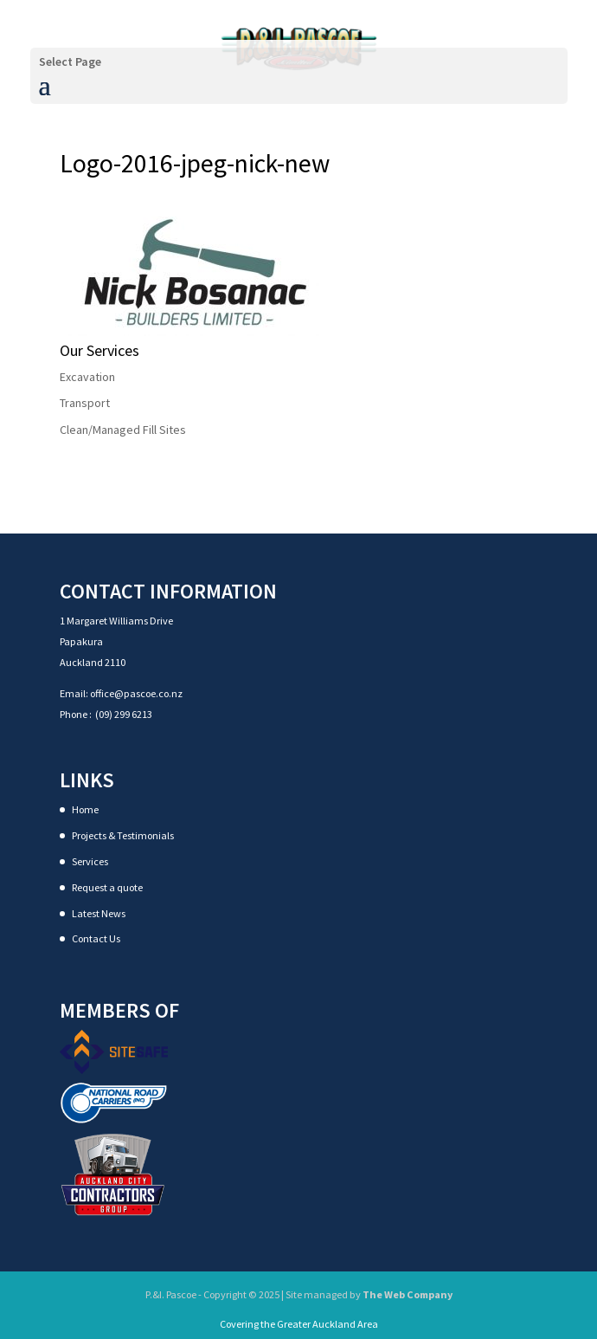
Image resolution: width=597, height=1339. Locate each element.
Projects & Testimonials (123, 835)
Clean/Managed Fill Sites (123, 429)
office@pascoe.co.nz (136, 693)
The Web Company (407, 1294)
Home (85, 809)
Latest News (98, 913)
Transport (85, 403)
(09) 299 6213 (123, 714)
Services (90, 861)
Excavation (87, 377)
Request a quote (107, 887)
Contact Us (96, 938)
